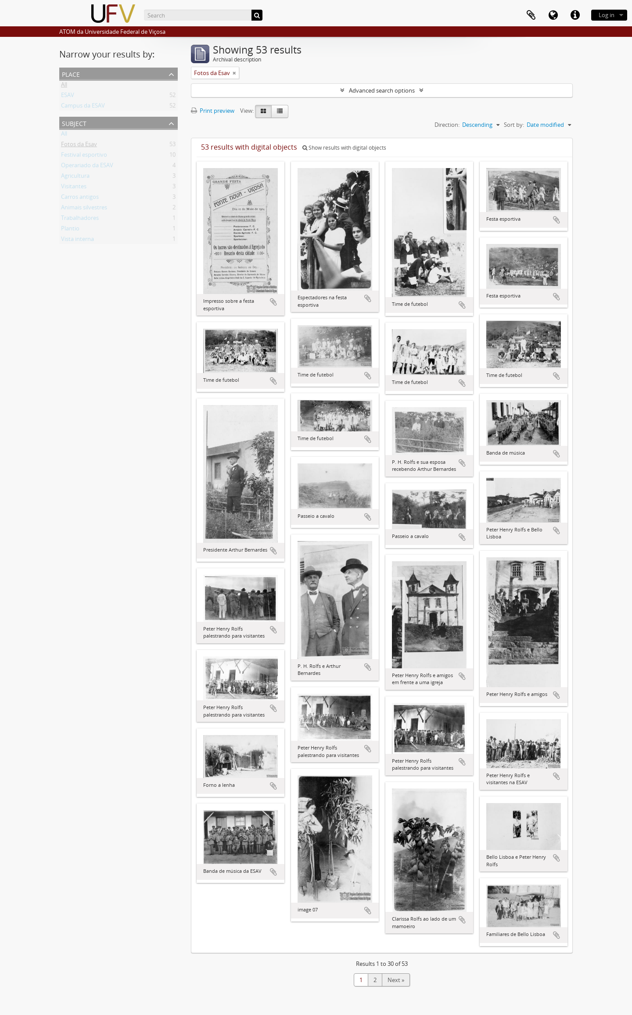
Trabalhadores (80, 219)
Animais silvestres (84, 209)
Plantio (70, 230)
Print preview (212, 111)
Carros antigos (80, 198)
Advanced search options (382, 90)
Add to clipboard (273, 302)
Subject (74, 123)
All (64, 86)
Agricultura (75, 177)
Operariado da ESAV (87, 167)
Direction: (447, 125)
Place (71, 73)
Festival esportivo (84, 156)
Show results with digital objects (344, 147)
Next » (396, 980)
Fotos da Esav (79, 146)
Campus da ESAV (83, 107)
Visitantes (73, 188)
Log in (606, 15)
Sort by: (514, 125)
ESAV (67, 96)
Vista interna (77, 240)
